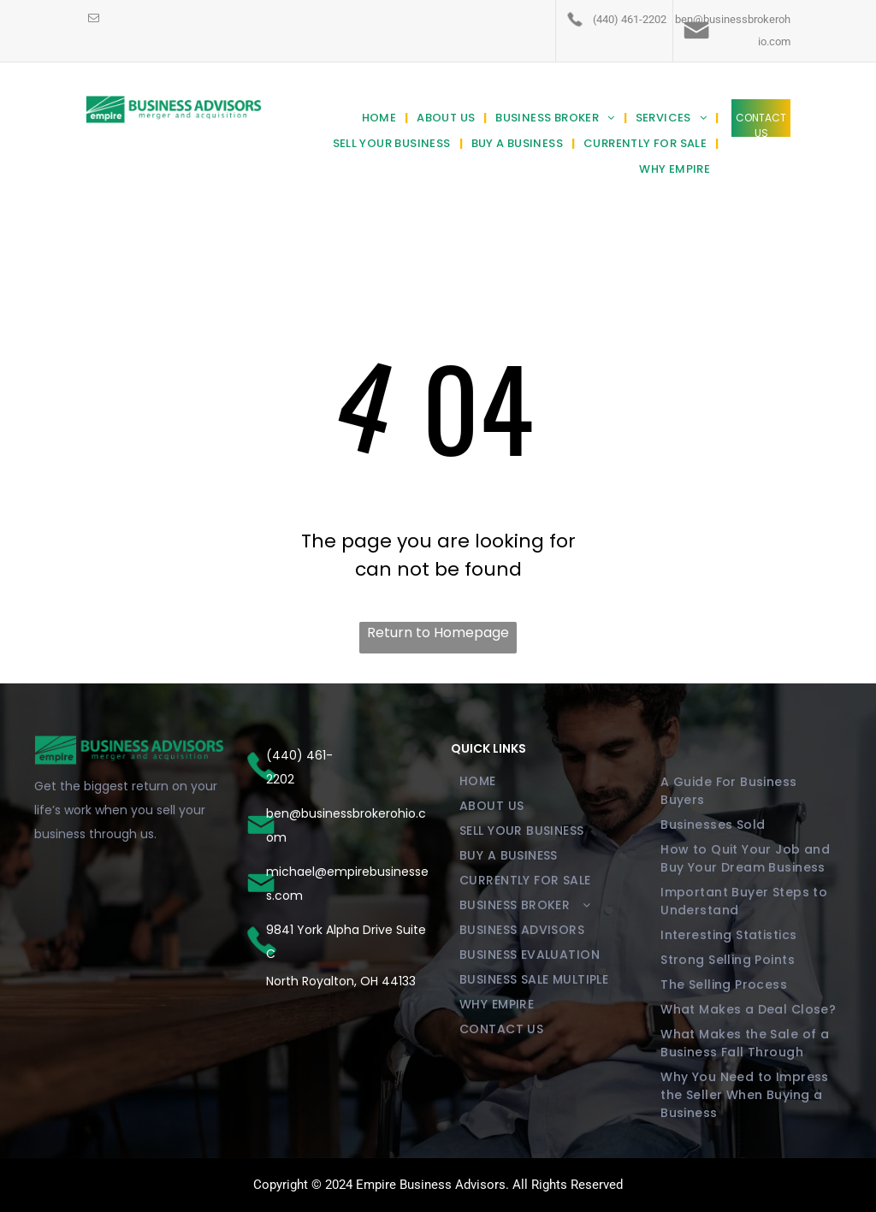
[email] (94, 19)
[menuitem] (381, 118)
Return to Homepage (438, 632)
